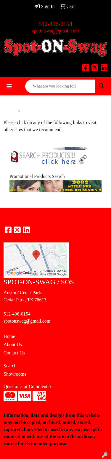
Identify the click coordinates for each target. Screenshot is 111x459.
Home (11, 110)
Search (10, 365)
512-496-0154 (55, 24)
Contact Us (14, 352)
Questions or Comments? (28, 386)
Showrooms (15, 374)
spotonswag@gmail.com (55, 30)
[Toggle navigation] (9, 86)
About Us (13, 344)
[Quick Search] (60, 86)
